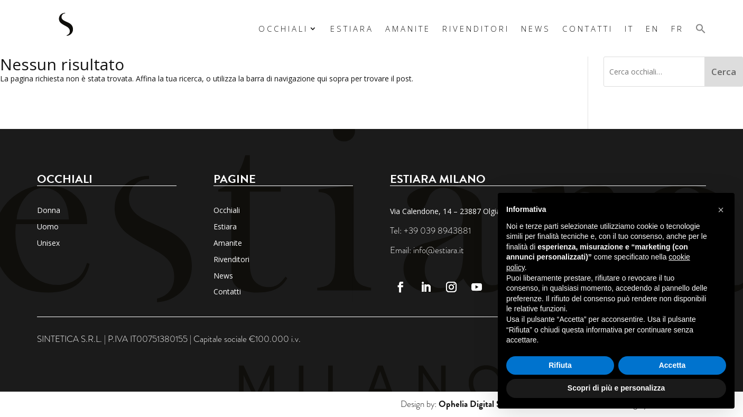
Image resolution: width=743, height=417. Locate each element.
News (536, 28)
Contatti (587, 28)
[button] (700, 28)
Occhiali (283, 28)
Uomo (48, 226)
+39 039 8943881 (437, 231)
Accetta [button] (672, 365)
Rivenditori (475, 28)
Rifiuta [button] (560, 365)
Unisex (48, 243)
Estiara (352, 28)
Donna (48, 210)
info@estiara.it (438, 250)
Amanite (408, 28)
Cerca (723, 72)
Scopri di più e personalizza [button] (616, 388)
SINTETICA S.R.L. (69, 339)
